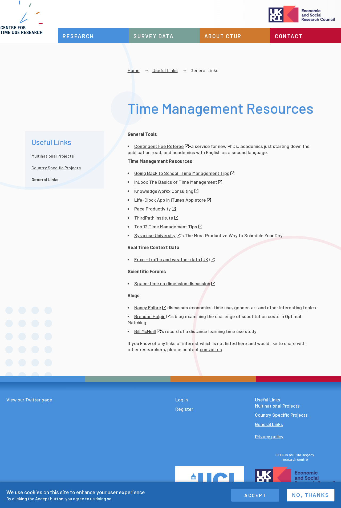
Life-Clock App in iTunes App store (172, 200)
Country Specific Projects (56, 167)
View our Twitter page (29, 400)
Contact (291, 36)
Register (184, 409)
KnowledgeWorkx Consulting (166, 191)
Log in (181, 400)
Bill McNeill (147, 331)
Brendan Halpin (152, 316)
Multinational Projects (52, 155)
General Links (45, 179)
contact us (211, 349)
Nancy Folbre (150, 307)
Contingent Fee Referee (161, 146)
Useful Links (165, 70)
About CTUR (228, 36)
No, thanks (310, 495)
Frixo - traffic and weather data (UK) (174, 259)
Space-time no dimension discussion (174, 283)
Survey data (161, 36)
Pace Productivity (155, 209)
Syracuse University (157, 235)
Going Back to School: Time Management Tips (184, 173)
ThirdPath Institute (156, 218)
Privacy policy (269, 436)
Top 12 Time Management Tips (168, 226)
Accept (255, 495)
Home (134, 70)
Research (88, 36)
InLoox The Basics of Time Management (178, 182)
